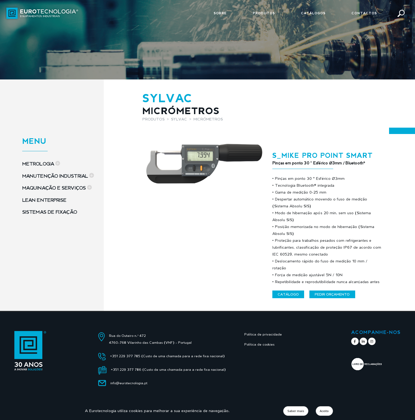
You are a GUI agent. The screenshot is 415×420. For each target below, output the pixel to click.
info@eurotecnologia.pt (128, 383)
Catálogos (313, 13)
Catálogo (288, 294)
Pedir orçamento (332, 294)
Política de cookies (259, 344)
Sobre (220, 13)
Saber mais (295, 411)
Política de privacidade (263, 334)
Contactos (364, 13)
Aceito (324, 411)
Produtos (264, 13)
